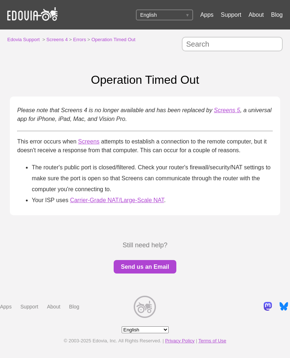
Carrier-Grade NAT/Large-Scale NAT (117, 200)
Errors (79, 39)
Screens (88, 141)
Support (231, 15)
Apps (206, 15)
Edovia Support (23, 39)
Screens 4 (57, 39)
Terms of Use (212, 340)
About (256, 15)
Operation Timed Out (113, 39)
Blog (277, 15)
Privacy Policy (180, 340)
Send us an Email (145, 267)
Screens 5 (227, 110)
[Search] (232, 44)
